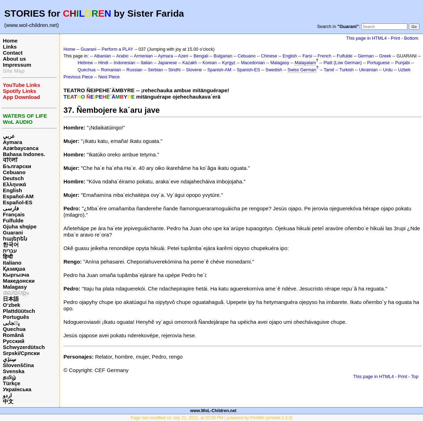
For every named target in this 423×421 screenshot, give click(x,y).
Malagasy (15, 287)
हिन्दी (8, 257)
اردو (7, 395)
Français (14, 214)
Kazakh (189, 62)
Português (16, 317)
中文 (8, 401)
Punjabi (402, 62)
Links (10, 47)
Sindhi (174, 69)
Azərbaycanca (21, 148)
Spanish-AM (219, 69)
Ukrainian (368, 69)
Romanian (111, 69)
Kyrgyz (228, 62)
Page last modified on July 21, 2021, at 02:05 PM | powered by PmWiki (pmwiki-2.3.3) (212, 417)
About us (14, 59)
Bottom (411, 38)
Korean (209, 62)
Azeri (183, 56)
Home (10, 41)
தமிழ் (9, 377)
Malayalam (305, 62)
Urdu (388, 69)
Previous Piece (78, 76)
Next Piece (108, 76)
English (12, 190)
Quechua (14, 329)
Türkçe (11, 383)
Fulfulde (13, 220)
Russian (135, 69)
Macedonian (253, 62)
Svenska (13, 371)
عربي (9, 136)
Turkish (346, 69)
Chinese (269, 56)
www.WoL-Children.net (213, 410)
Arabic (122, 56)
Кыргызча (16, 275)
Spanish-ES (248, 69)
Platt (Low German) (343, 62)
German (366, 56)
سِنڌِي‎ (9, 359)
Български (17, 166)
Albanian (102, 56)
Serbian (155, 69)
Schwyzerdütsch (24, 347)
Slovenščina (18, 365)
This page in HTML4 (366, 38)
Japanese (167, 62)
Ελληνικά (14, 184)
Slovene (194, 69)
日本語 (11, 299)
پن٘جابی (11, 323)
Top (414, 376)
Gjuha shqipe (20, 226)
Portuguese (378, 62)
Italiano (12, 263)
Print (395, 38)
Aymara (12, 142)
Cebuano (14, 172)
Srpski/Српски (21, 353)
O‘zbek (11, 305)
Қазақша (14, 269)
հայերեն (15, 239)
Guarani (13, 232)
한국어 (11, 245)
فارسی (11, 208)
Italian (146, 62)
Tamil (329, 69)
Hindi (103, 62)
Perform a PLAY (117, 49)
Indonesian (124, 62)
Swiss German (302, 69)
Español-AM (18, 196)
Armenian (143, 56)
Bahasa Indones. (24, 154)
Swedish (274, 69)
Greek (385, 56)
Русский (13, 341)
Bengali (201, 56)
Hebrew (85, 62)
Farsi (307, 56)
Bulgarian (223, 56)
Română (13, 335)
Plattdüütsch (19, 311)
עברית (10, 251)
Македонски (19, 281)
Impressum (17, 65)
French (325, 56)
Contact (13, 53)
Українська (17, 389)
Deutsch (13, 178)
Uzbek (404, 69)
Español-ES (17, 202)
